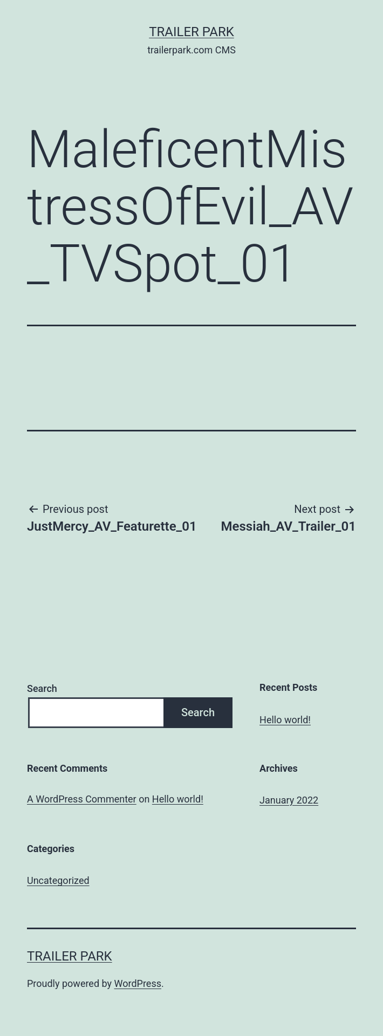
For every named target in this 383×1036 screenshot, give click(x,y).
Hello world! (285, 719)
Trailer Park (191, 31)
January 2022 (288, 800)
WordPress (137, 983)
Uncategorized (58, 880)
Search (42, 688)
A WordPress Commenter (81, 799)
